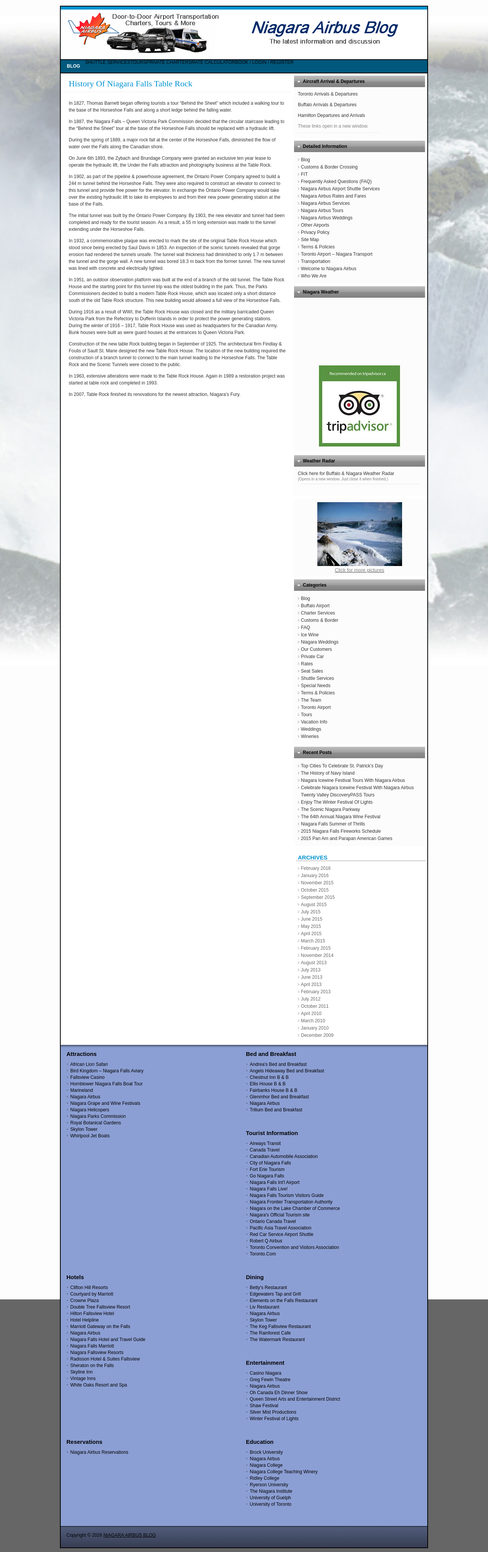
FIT (304, 174)
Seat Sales (312, 671)
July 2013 (310, 970)
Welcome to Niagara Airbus (328, 268)
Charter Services (318, 613)
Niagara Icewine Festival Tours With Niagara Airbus (353, 780)
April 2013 (311, 984)
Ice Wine (310, 634)
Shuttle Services (317, 678)
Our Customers (316, 649)
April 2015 (311, 933)
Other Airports (315, 225)
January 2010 (315, 1028)
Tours (306, 714)
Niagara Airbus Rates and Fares (333, 196)
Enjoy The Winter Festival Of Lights (337, 802)
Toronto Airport (316, 707)
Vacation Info (314, 722)
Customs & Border (319, 620)
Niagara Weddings (320, 642)
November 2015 (317, 882)
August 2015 (313, 904)
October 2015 (315, 890)
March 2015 (313, 941)
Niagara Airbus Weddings (326, 218)
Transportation (315, 261)
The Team (311, 700)
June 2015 (311, 919)
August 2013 (313, 962)
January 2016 (315, 875)
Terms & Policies (318, 247)
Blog (305, 159)
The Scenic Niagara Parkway (330, 809)
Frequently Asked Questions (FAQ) (336, 181)
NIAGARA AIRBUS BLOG (129, 1535)
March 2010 (313, 1020)
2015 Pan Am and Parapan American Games (346, 838)
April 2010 (311, 1013)
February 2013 (316, 991)
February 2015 (316, 948)
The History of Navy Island (328, 773)
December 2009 (317, 1035)
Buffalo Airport (315, 605)
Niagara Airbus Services (325, 203)
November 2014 (317, 955)
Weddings (311, 729)
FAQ (305, 627)
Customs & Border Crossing (329, 167)
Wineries (310, 736)
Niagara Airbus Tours (322, 210)
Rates (307, 664)
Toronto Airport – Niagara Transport (336, 254)
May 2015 (311, 926)
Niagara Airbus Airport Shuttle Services (340, 188)
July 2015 (310, 912)
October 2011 (315, 1006)
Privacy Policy (315, 232)
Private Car (312, 656)
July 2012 (310, 999)
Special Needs (315, 685)
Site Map (310, 239)
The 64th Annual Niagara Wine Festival (340, 816)
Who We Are (313, 276)
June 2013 (311, 977)
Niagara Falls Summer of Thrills (333, 824)
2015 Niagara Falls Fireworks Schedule (341, 831)
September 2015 (318, 897)
